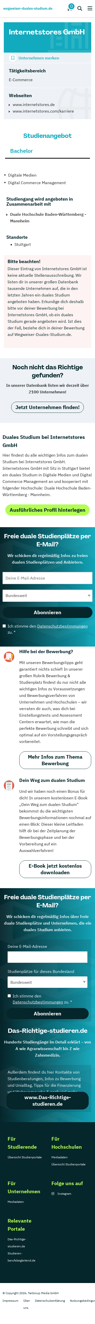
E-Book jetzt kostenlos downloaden (55, 869)
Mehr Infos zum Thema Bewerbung (55, 760)
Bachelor (21, 150)
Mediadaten (59, 1157)
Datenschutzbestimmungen (62, 626)
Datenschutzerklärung (50, 1300)
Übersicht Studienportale (25, 1157)
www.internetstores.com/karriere (43, 111)
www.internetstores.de (34, 104)
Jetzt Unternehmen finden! (47, 407)
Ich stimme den (45, 629)
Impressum (10, 1300)
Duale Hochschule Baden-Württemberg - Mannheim (48, 217)
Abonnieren (47, 612)
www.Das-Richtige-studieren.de (47, 1100)
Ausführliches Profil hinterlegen (47, 509)
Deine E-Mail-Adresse (47, 953)
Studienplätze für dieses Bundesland (47, 978)
